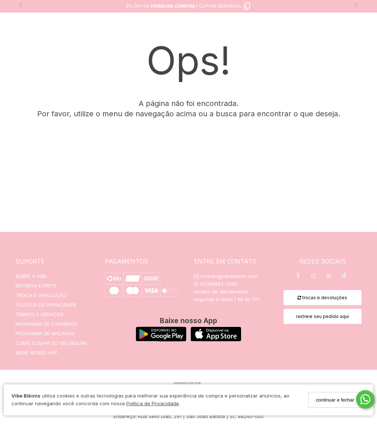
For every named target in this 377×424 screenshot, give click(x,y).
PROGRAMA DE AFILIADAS (45, 333)
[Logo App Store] (216, 339)
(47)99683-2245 (215, 284)
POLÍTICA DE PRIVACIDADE (46, 305)
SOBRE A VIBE (31, 276)
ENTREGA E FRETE (36, 286)
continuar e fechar (335, 400)
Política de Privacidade (152, 403)
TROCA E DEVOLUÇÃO (41, 295)
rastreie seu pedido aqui (322, 316)
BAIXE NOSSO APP (36, 353)
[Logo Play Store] (161, 339)
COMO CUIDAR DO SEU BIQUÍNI (51, 343)
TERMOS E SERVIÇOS (39, 314)
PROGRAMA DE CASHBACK (46, 324)
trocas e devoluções (322, 297)
